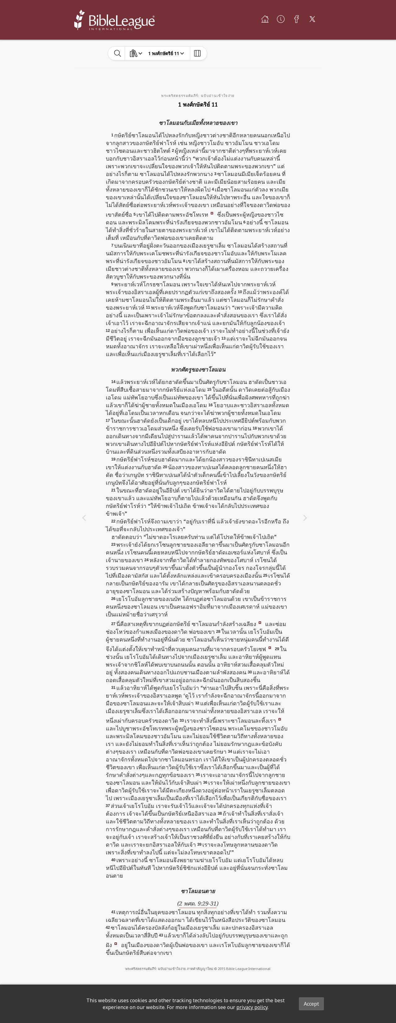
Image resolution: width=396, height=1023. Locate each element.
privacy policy (252, 1007)
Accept (311, 1003)
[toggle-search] (117, 53)
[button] (212, 212)
